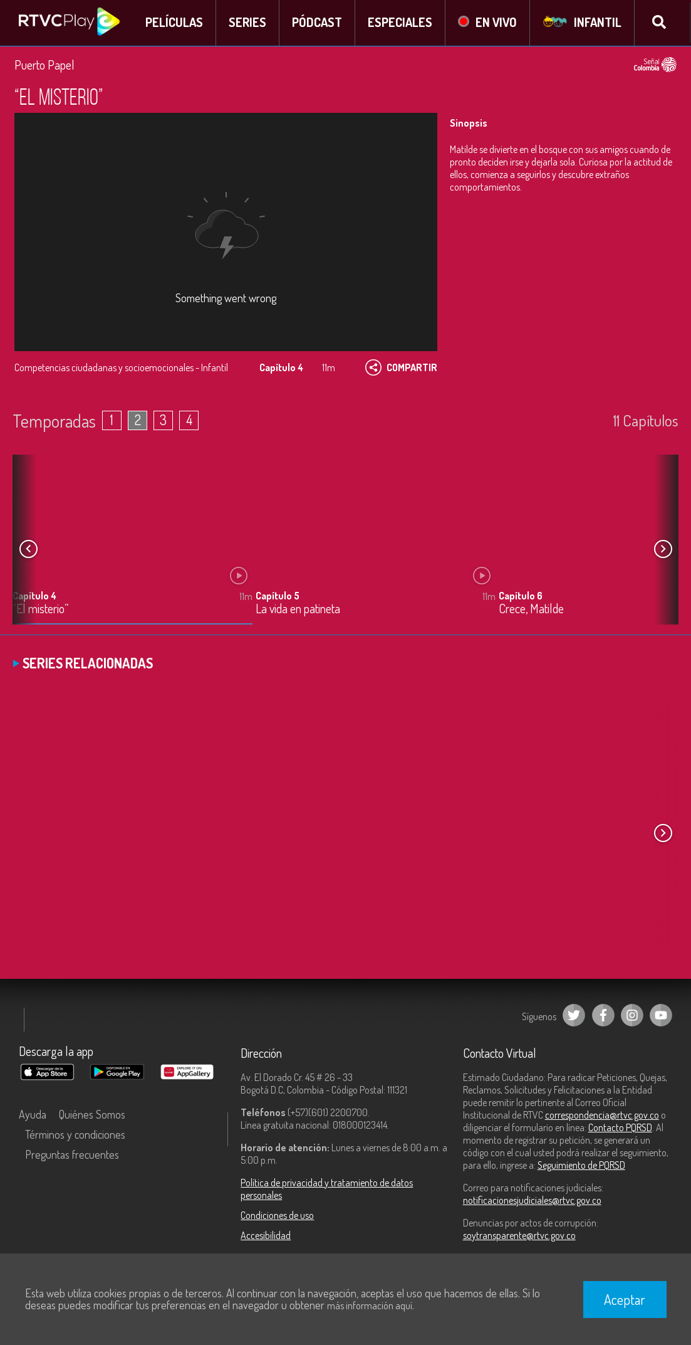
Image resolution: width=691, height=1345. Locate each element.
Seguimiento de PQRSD (581, 1165)
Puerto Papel (44, 65)
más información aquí (369, 1305)
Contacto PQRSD (620, 1128)
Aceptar (624, 1299)
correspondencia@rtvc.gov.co (602, 1115)
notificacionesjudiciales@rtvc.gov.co (532, 1201)
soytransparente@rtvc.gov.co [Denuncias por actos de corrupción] (519, 1236)
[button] (662, 550)
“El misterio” (40, 610)
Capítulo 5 (277, 597)
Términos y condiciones (75, 1135)
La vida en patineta (298, 610)
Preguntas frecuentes (72, 1155)
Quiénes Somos (92, 1115)
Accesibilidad (266, 1236)
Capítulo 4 (34, 597)
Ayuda (32, 1115)
